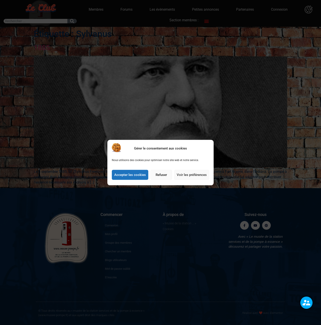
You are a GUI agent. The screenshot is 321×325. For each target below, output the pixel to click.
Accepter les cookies (130, 176)
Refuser (161, 176)
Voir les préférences (192, 176)
